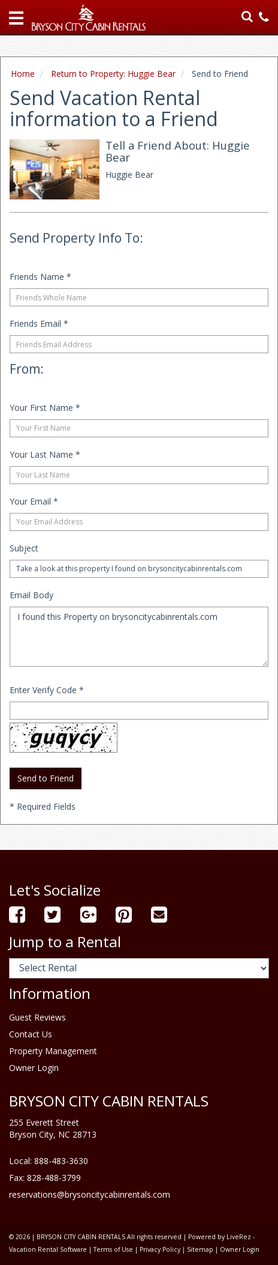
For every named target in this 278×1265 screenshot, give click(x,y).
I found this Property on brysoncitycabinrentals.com (139, 637)
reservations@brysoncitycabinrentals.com (89, 1194)
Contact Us (30, 1034)
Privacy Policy (160, 1249)
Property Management (53, 1051)
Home (23, 73)
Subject (24, 548)
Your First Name (45, 407)
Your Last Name (45, 454)
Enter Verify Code (47, 690)
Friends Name (40, 276)
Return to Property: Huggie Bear (113, 73)
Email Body (31, 595)
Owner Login (34, 1067)
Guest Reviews (37, 1017)
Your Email (34, 501)
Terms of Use (113, 1249)
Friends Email (39, 323)
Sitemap (200, 1249)
